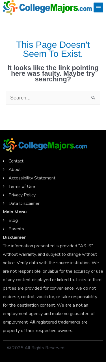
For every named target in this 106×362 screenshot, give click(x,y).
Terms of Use (21, 186)
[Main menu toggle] (98, 7)
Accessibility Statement (31, 178)
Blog (13, 220)
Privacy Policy (22, 195)
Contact (15, 161)
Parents (16, 229)
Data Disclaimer (24, 203)
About (14, 169)
